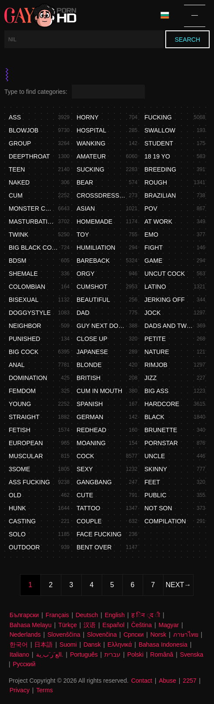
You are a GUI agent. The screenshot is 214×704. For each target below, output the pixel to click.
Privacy (20, 690)
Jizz (150, 377)
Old (15, 495)
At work (158, 221)
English (115, 614)
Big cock (23, 351)
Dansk (92, 644)
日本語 (43, 644)
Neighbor (25, 325)
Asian (86, 208)
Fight (153, 247)
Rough (155, 182)
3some (19, 469)
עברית (112, 654)
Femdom (22, 390)
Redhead (91, 429)
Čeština (141, 624)
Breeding (160, 169)
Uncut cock (164, 273)
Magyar (168, 624)
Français (57, 614)
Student (158, 143)
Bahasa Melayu (31, 624)
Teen (17, 169)
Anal (17, 364)
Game (153, 260)
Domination (28, 377)
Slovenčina (102, 634)
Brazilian (160, 195)
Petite (155, 338)
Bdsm (17, 260)
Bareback (93, 260)
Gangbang (94, 482)
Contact (141, 680)
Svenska (192, 654)
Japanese (92, 351)
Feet (152, 482)
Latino (155, 286)
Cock (85, 456)
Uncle (154, 456)
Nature (156, 351)
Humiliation (96, 247)
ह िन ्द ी (145, 614)
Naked (19, 182)
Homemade (94, 221)
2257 (189, 680)
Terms (44, 690)
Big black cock (33, 247)
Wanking (91, 143)
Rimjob (155, 364)
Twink (18, 234)
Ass (15, 117)
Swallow (159, 130)
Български (24, 614)
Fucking (158, 117)
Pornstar (161, 443)
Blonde (89, 364)
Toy (83, 234)
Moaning (91, 443)
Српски (134, 634)
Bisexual (23, 299)
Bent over (94, 547)
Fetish (19, 429)
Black (154, 416)
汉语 (90, 624)
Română (161, 654)
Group (20, 143)
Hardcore (161, 403)
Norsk (158, 634)
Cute (85, 495)
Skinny (155, 469)
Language (164, 15)
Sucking (90, 169)
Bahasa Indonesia (163, 644)
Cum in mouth (99, 390)
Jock (152, 312)
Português (84, 654)
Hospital (91, 130)
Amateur (91, 156)
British (88, 377)
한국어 (19, 644)
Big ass (156, 390)
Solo (17, 534)
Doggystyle (29, 312)
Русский (24, 664)
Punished (24, 338)
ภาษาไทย (185, 634)
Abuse (167, 680)
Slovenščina (63, 634)
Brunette (160, 429)
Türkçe (67, 624)
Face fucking (99, 534)
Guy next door (101, 325)
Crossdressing (101, 195)
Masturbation (32, 221)
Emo (151, 234)
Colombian (27, 286)
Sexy (85, 469)
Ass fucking (29, 482)
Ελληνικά (119, 644)
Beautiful (93, 299)
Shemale (23, 273)
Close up (92, 338)
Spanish (90, 403)
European (26, 443)
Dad (83, 312)
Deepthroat (29, 156)
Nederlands (25, 634)
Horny (88, 117)
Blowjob (23, 130)
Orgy (85, 273)
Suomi (68, 644)
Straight (24, 416)
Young (20, 403)
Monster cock (32, 208)
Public (155, 495)
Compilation (165, 521)
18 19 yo (157, 156)
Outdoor (24, 547)
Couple (89, 521)
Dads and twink (169, 325)
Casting (22, 521)
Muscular (26, 456)
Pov (150, 208)
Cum (16, 195)
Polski (135, 654)
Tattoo (88, 508)
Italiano (19, 654)
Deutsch (87, 614)
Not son (158, 508)
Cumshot (92, 286)
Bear (85, 182)
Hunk (17, 508)
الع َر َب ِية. (50, 654)
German (90, 416)
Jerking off (164, 299)
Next (175, 584)
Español (114, 624)
